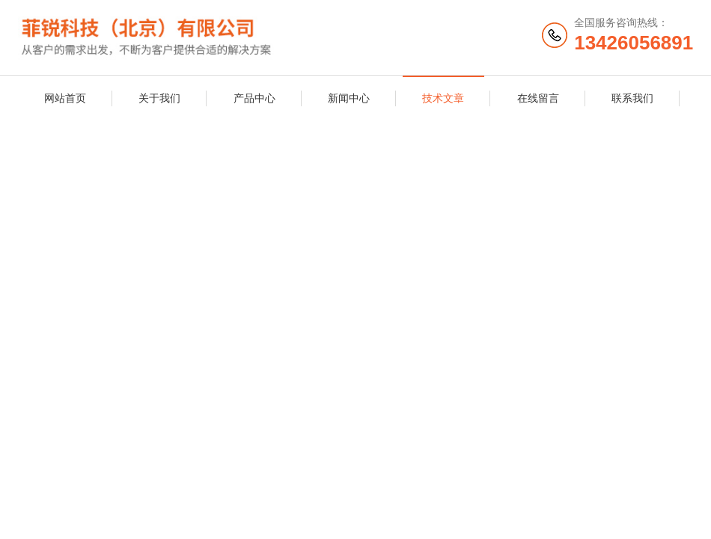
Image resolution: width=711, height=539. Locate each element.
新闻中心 (349, 98)
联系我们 (632, 98)
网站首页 (65, 98)
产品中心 (254, 98)
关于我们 (159, 98)
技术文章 (443, 98)
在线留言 (538, 98)
